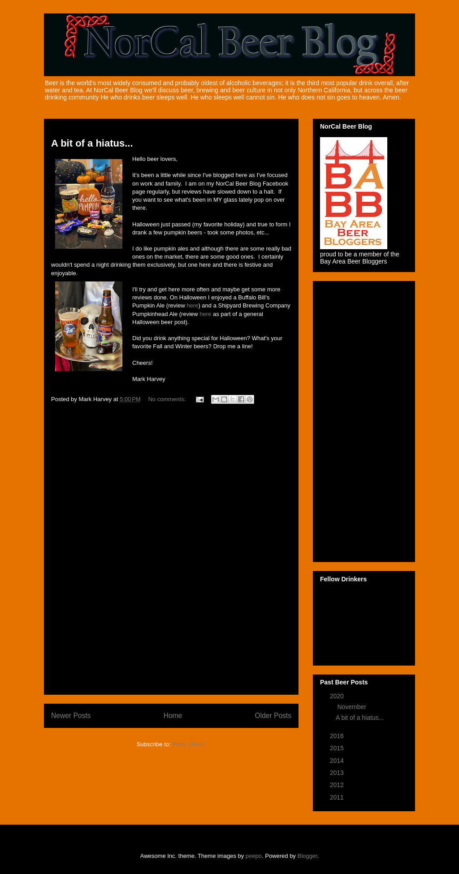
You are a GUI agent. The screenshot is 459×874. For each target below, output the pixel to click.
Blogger (307, 855)
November (352, 706)
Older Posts (273, 715)
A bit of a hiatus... (92, 143)
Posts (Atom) (189, 744)
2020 (338, 696)
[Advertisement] (171, 553)
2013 (338, 772)
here (192, 305)
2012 (338, 784)
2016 (338, 736)
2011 (338, 797)
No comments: (167, 399)
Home (173, 715)
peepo (254, 855)
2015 (338, 748)
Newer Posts (71, 715)
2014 (338, 760)
